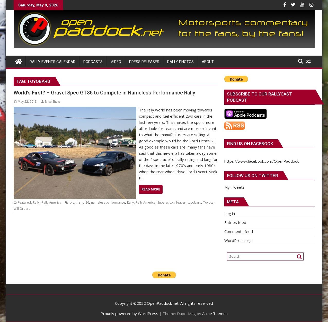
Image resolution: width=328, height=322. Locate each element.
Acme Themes (215, 313)
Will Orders (22, 208)
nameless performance (108, 202)
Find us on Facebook (250, 143)
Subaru (162, 202)
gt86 (86, 202)
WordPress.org (238, 240)
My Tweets (234, 187)
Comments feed (238, 231)
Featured (24, 202)
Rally (36, 202)
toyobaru (194, 202)
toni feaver (177, 202)
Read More (150, 189)
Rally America (51, 202)
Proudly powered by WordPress (129, 313)
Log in (229, 213)
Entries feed (235, 222)
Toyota (208, 202)
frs (79, 202)
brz (72, 202)
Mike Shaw (50, 101)
